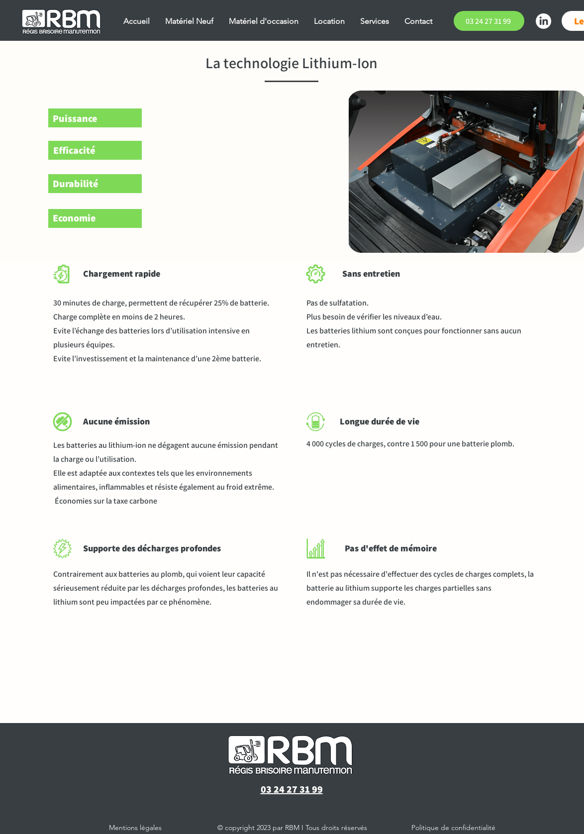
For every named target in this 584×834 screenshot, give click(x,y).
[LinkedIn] (543, 21)
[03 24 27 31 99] (489, 21)
